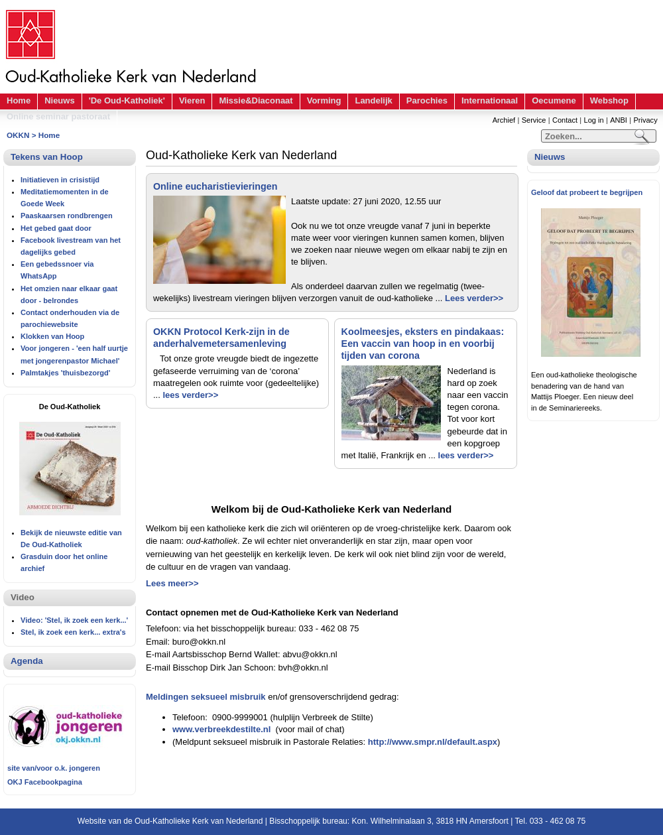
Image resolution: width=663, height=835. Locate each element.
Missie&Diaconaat (255, 100)
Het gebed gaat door (56, 228)
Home (18, 100)
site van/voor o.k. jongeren (53, 768)
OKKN (18, 135)
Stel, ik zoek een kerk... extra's (73, 632)
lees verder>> (190, 395)
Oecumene (553, 100)
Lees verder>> (474, 298)
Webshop (609, 100)
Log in (594, 120)
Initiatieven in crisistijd (60, 180)
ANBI (618, 120)
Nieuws (59, 100)
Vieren (192, 100)
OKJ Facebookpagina (44, 782)
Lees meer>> (172, 583)
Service (534, 120)
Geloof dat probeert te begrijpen (586, 192)
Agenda (27, 661)
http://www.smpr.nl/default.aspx (432, 742)
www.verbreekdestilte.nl (221, 729)
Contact (564, 120)
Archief (504, 120)
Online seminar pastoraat (58, 116)
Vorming (324, 100)
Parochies (427, 100)
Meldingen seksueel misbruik (206, 697)
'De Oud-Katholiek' (127, 100)
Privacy (645, 120)
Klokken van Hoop (52, 336)
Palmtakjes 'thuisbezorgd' (65, 373)
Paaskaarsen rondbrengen (67, 216)
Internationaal (489, 100)
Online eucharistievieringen (215, 186)
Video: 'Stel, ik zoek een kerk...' (74, 620)
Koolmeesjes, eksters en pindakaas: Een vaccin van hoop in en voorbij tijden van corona (423, 343)
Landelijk (373, 100)
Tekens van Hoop (47, 157)
